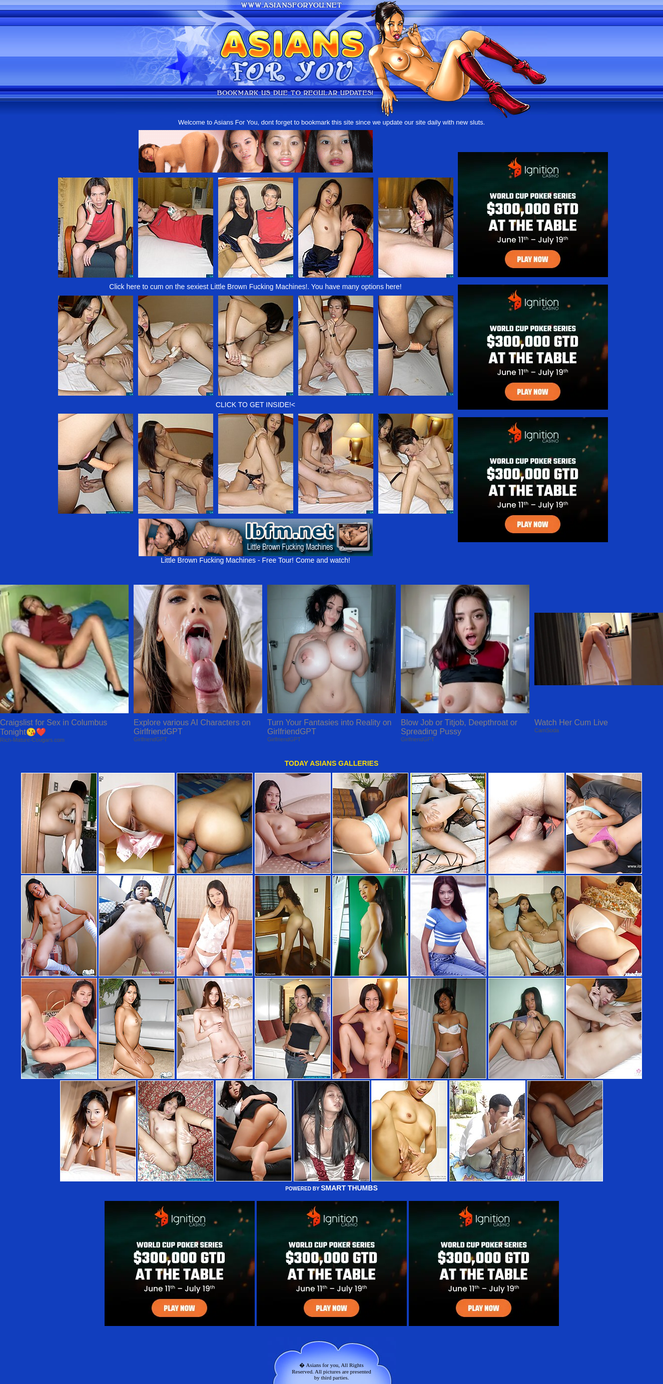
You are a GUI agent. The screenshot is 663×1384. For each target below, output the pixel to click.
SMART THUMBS (349, 1188)
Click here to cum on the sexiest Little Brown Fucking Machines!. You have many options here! (255, 287)
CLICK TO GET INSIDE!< (255, 405)
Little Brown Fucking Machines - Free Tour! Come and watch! (256, 557)
